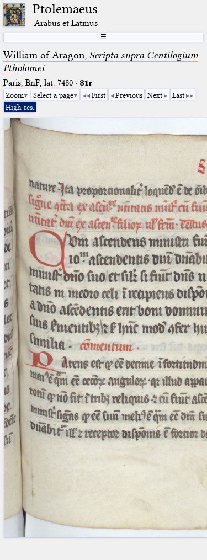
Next (154, 94)
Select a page (53, 94)
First (98, 94)
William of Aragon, (100, 61)
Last (178, 94)
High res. (20, 107)
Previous (128, 94)
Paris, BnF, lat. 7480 (38, 83)
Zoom (15, 94)
